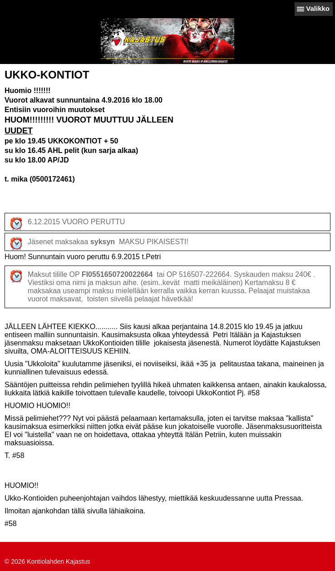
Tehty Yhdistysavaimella (38, 551)
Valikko (318, 8)
